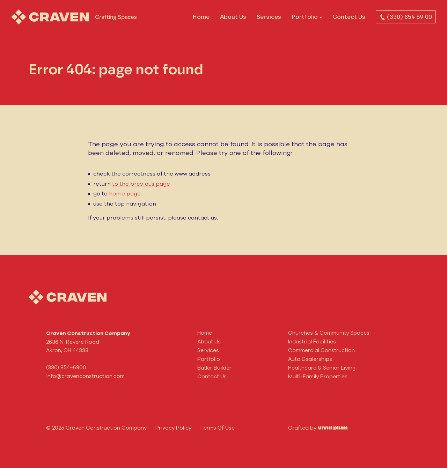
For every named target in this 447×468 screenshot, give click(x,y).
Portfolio (305, 16)
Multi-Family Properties (317, 376)
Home (201, 16)
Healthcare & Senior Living (322, 368)
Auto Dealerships (310, 359)
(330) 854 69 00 (406, 16)
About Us (233, 16)
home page (125, 193)
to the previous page (141, 183)
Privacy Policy (173, 428)
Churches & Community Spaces (328, 333)
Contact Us (348, 16)
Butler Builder (214, 368)
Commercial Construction (321, 350)
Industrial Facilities (312, 341)
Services (269, 16)
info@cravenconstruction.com (85, 376)
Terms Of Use (217, 428)
